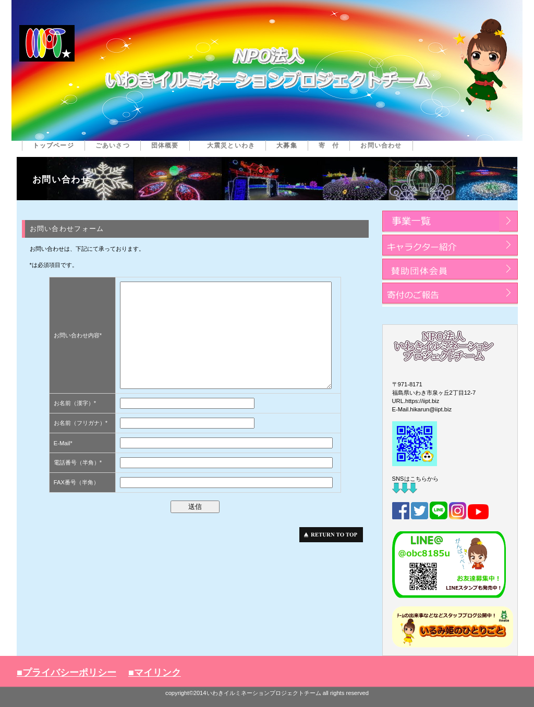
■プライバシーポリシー (66, 672)
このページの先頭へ (334, 534)
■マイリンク (154, 672)
